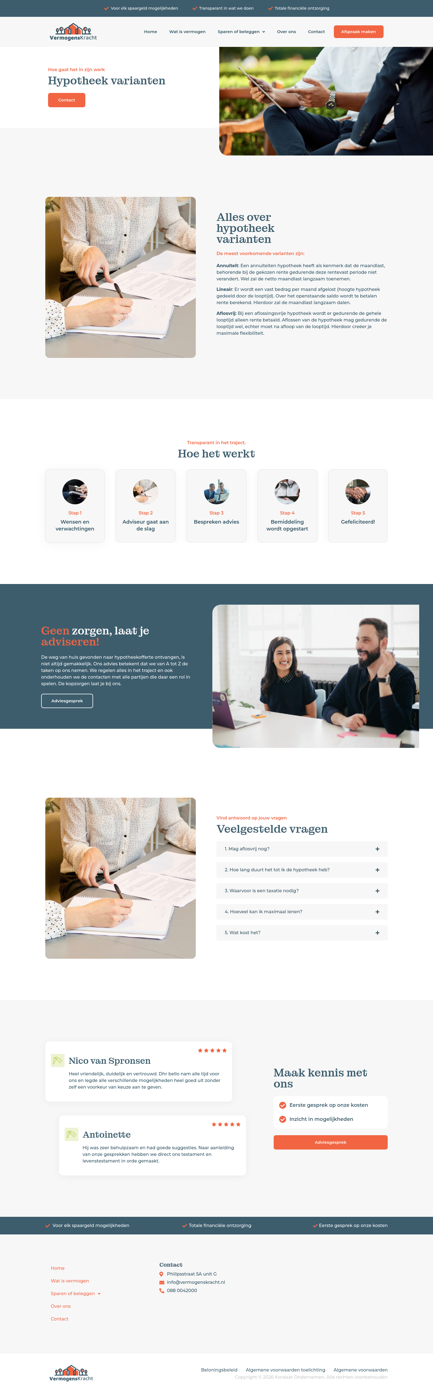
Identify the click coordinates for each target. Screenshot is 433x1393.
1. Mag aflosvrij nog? (247, 848)
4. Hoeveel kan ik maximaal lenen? (263, 911)
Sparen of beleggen (241, 32)
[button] (302, 849)
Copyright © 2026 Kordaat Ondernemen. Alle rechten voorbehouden (311, 1377)
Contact (316, 31)
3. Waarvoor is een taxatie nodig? (262, 890)
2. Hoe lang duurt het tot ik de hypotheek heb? (277, 869)
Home (150, 31)
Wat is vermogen (187, 31)
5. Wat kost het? (243, 932)
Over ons (286, 31)
